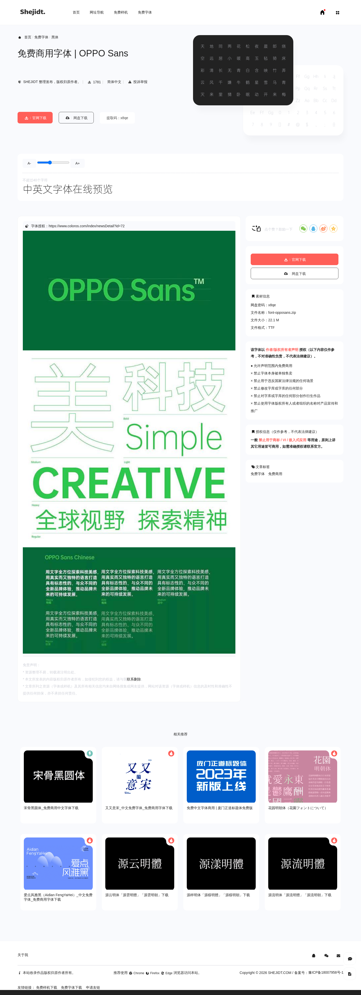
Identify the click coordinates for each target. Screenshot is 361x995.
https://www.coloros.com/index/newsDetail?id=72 (87, 226)
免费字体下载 (71, 987)
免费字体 (145, 12)
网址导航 (97, 12)
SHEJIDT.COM (279, 973)
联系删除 (134, 679)
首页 (76, 12)
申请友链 (93, 987)
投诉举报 (138, 82)
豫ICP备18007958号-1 (325, 972)
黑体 (54, 37)
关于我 (23, 955)
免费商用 (275, 474)
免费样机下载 (46, 987)
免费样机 (121, 12)
